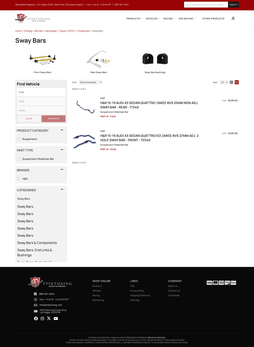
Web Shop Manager (156, 337)
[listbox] (41, 92)
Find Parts (53, 118)
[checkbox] (18, 178)
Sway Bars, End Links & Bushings (34, 252)
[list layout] (237, 82)
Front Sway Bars (42, 72)
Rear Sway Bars (99, 72)
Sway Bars (25, 206)
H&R (25, 179)
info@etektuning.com (51, 305)
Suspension (29, 139)
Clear (28, 118)
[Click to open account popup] (233, 18)
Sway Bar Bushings (155, 72)
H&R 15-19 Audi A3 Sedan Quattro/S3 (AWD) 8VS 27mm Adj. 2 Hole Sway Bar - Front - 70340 (149, 137)
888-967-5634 (46, 293)
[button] (211, 5)
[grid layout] (231, 82)
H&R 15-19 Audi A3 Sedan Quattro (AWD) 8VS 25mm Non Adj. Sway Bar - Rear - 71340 (149, 105)
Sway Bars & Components (37, 242)
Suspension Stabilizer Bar (38, 159)
